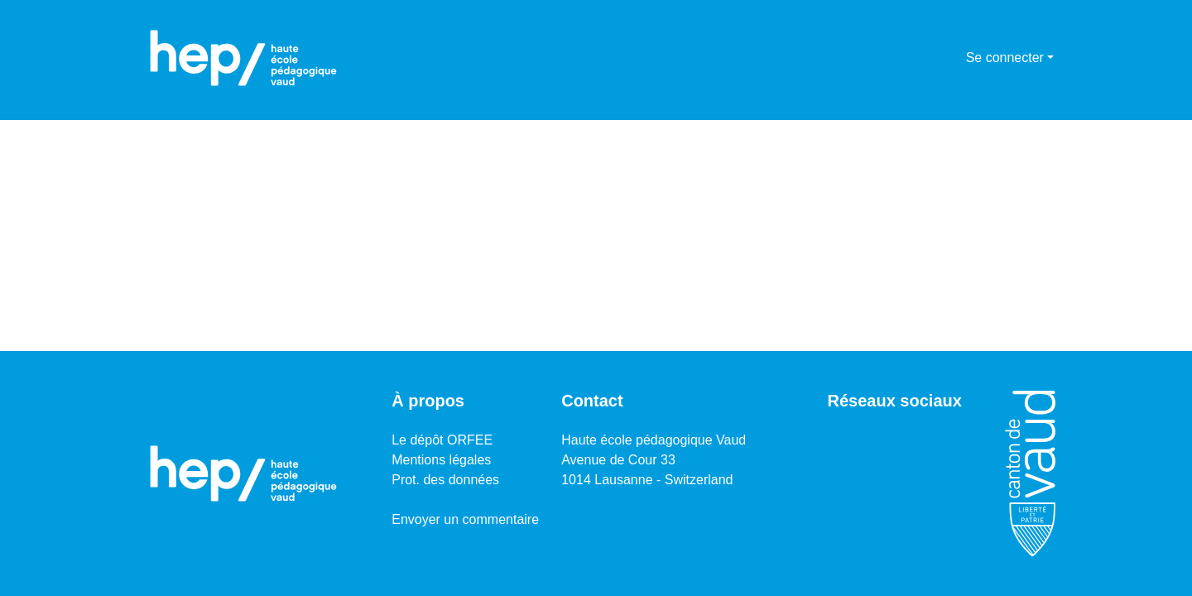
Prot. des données (445, 480)
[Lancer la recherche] (926, 58)
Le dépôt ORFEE (442, 440)
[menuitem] (950, 58)
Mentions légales (441, 460)
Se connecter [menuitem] (1005, 57)
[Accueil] (243, 58)
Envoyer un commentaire (465, 519)
